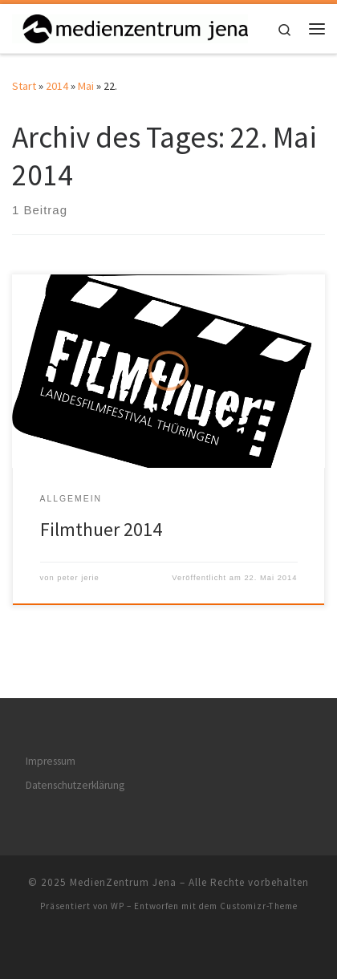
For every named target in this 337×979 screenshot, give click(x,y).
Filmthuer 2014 (101, 529)
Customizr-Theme (259, 906)
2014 (57, 86)
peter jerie (78, 578)
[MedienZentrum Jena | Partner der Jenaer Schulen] (130, 26)
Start (24, 86)
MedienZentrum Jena (123, 882)
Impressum (50, 761)
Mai (86, 86)
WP (117, 906)
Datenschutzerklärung (75, 785)
